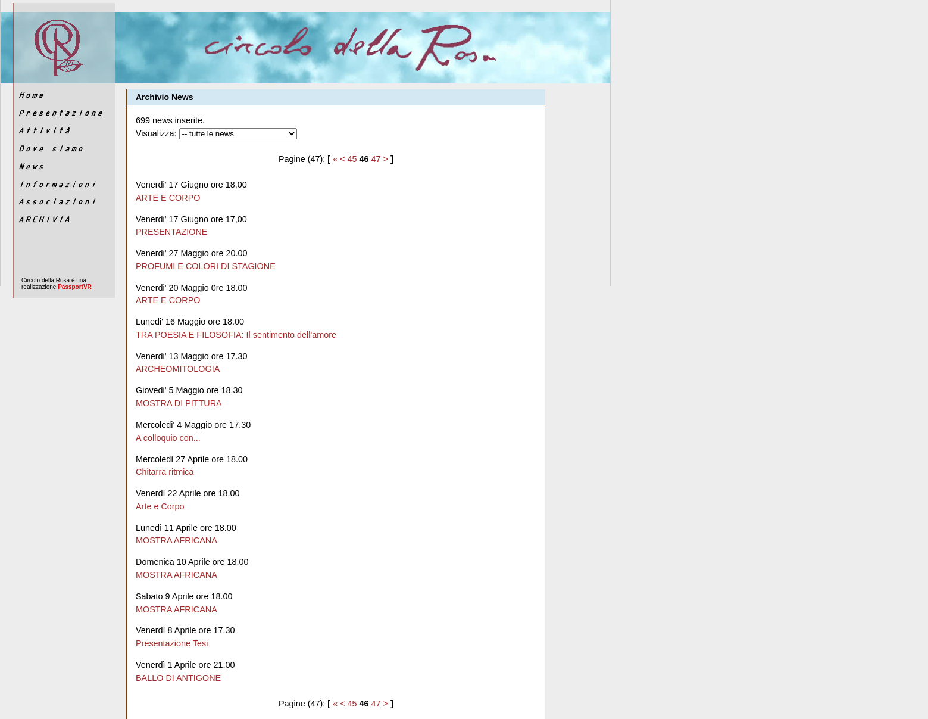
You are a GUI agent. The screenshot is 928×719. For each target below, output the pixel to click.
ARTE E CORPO (168, 198)
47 (376, 159)
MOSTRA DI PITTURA (179, 403)
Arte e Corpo (160, 506)
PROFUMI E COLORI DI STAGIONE (206, 266)
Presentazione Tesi (172, 643)
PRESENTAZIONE (171, 231)
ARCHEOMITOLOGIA (178, 368)
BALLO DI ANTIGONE (178, 678)
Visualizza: (156, 133)
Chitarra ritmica (165, 472)
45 (352, 159)
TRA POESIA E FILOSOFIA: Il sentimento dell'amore (236, 335)
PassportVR (75, 287)
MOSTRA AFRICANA (176, 540)
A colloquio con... (168, 438)
